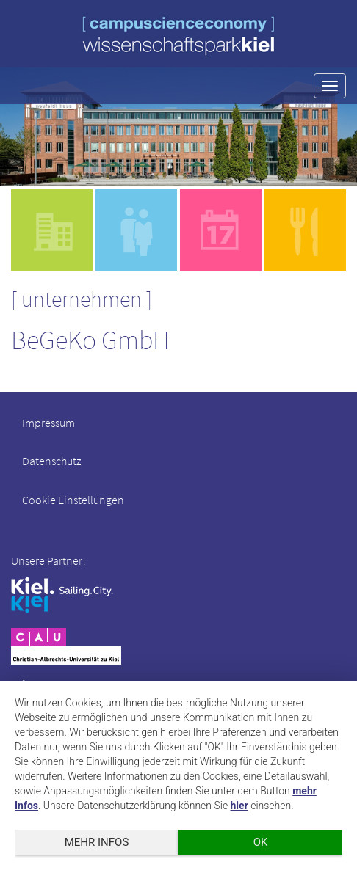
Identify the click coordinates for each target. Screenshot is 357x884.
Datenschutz (51, 460)
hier (239, 805)
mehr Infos (97, 842)
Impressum (48, 422)
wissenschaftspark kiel (178, 35)
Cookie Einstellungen (73, 499)
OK (260, 842)
